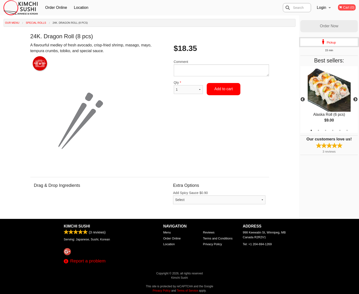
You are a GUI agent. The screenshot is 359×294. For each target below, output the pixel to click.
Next (355, 99)
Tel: (257, 244)
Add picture (40, 63)
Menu (167, 232)
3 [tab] (325, 130)
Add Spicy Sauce (219, 197)
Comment (221, 68)
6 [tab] (347, 130)
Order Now (329, 26)
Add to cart (223, 89)
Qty (188, 87)
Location (81, 8)
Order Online (56, 8)
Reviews (208, 232)
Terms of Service (187, 290)
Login (321, 8)
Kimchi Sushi (77, 226)
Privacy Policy (212, 244)
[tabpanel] (329, 99)
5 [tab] (340, 130)
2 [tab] (318, 130)
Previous (302, 99)
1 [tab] (311, 130)
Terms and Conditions (217, 238)
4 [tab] (332, 130)
